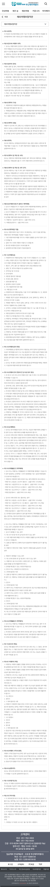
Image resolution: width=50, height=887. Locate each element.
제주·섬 (15, 11)
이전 (6, 17)
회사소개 (4, 869)
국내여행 (5, 11)
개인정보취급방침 (24, 869)
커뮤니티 (36, 11)
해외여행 (25, 11)
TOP (40, 864)
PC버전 (31, 864)
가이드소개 (12, 869)
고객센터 (20, 864)
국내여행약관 (37, 869)
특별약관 (46, 869)
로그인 (10, 864)
